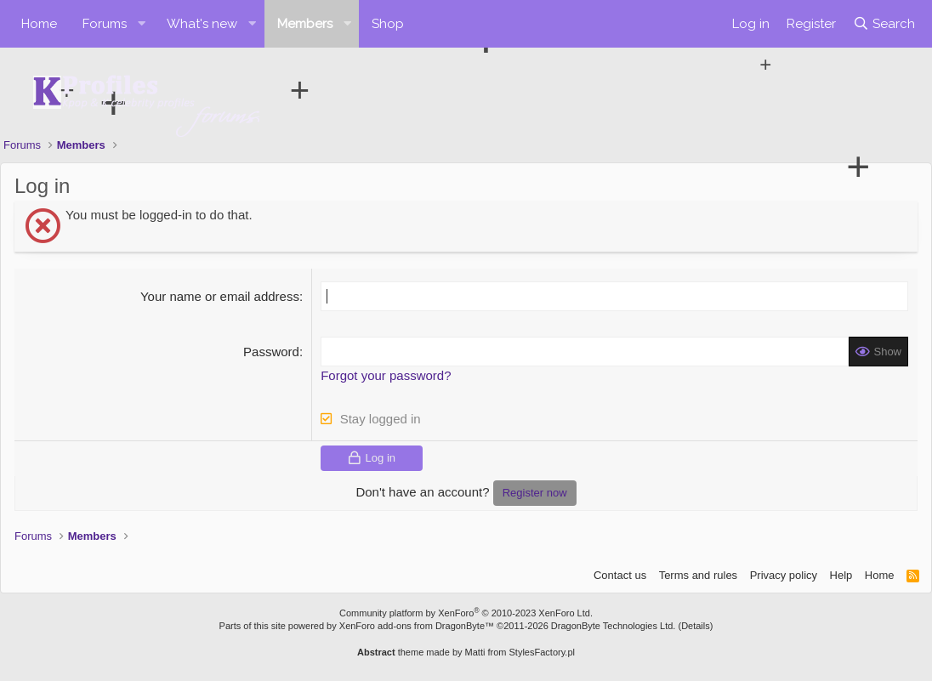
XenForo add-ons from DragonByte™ (416, 626)
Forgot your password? (386, 375)
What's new (202, 23)
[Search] (883, 24)
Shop (388, 23)
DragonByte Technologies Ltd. (613, 626)
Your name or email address (219, 296)
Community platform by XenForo (466, 613)
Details (695, 626)
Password (271, 351)
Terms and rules (698, 575)
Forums (104, 23)
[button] (142, 24)
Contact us (620, 575)
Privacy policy (783, 575)
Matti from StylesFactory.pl (520, 652)
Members (304, 23)
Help (841, 575)
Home (39, 23)
